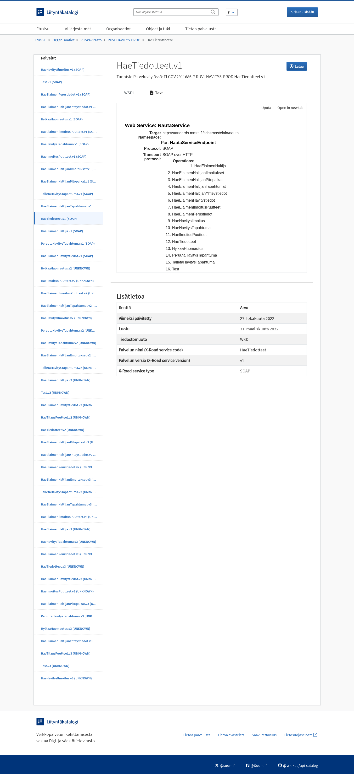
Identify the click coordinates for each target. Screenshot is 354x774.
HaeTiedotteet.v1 (160, 40)
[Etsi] (213, 11)
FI (231, 12)
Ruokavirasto (91, 40)
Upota (266, 107)
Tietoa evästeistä (231, 734)
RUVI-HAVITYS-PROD (124, 40)
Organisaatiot (118, 29)
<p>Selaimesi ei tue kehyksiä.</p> (212, 193)
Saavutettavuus (264, 734)
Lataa (297, 66)
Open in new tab (290, 107)
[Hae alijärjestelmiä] (176, 12)
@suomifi (225, 765)
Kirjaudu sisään (302, 12)
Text (156, 93)
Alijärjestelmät (78, 29)
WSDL (129, 93)
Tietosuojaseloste (300, 734)
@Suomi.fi (257, 765)
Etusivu (43, 29)
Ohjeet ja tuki (158, 29)
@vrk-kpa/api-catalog (298, 765)
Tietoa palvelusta (201, 29)
